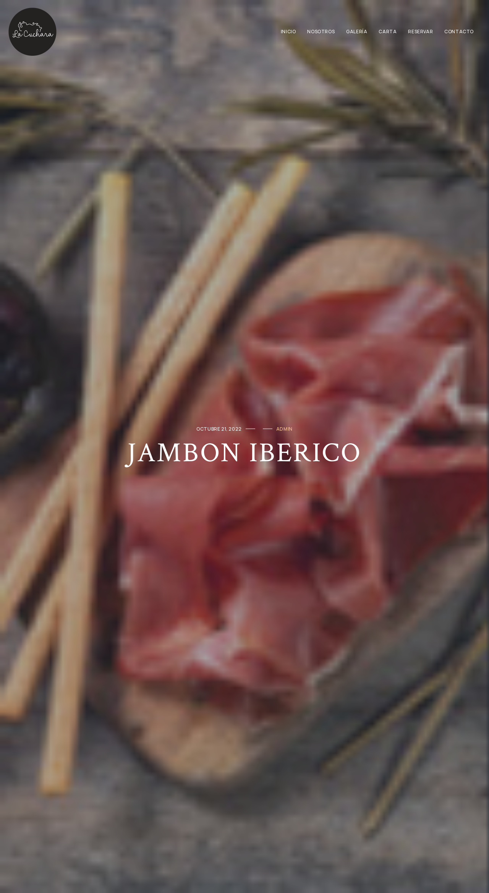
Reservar (420, 31)
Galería (356, 31)
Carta (388, 31)
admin (284, 428)
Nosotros (321, 31)
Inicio (288, 31)
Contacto (459, 31)
